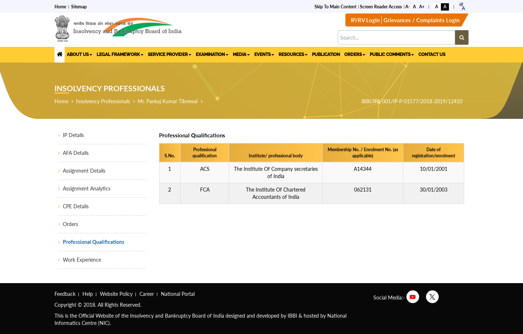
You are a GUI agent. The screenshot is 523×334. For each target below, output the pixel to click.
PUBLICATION (326, 54)
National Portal (178, 294)
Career (146, 294)
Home (60, 6)
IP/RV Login (365, 20)
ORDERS (354, 54)
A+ (422, 6)
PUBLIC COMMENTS (392, 54)
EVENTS (264, 54)
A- (407, 6)
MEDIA (241, 54)
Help (87, 294)
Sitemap (79, 6)
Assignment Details (84, 171)
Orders (70, 224)
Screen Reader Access (381, 6)
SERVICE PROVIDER (169, 54)
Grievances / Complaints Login (421, 20)
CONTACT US (431, 54)
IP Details (73, 135)
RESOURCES (293, 54)
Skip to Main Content (335, 6)
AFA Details (76, 153)
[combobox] (462, 6)
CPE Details (76, 206)
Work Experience (82, 260)
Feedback (65, 294)
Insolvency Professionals (103, 101)
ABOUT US (79, 54)
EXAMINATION (212, 54)
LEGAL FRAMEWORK (120, 54)
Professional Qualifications (93, 242)
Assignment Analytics (86, 188)
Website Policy (116, 294)
